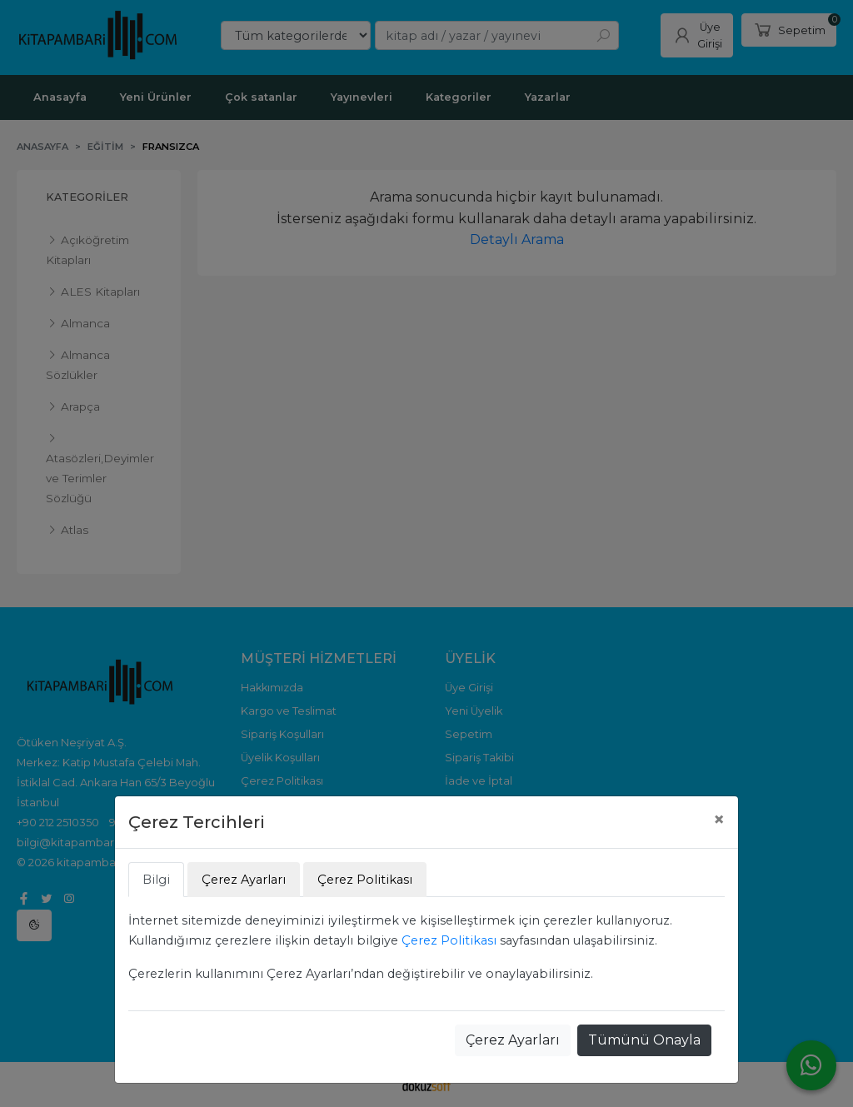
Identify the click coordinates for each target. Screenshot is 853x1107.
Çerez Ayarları (513, 1040)
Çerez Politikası (449, 940)
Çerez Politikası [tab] (364, 879)
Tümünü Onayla (644, 1040)
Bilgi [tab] (156, 879)
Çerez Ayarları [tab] (244, 879)
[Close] (719, 819)
